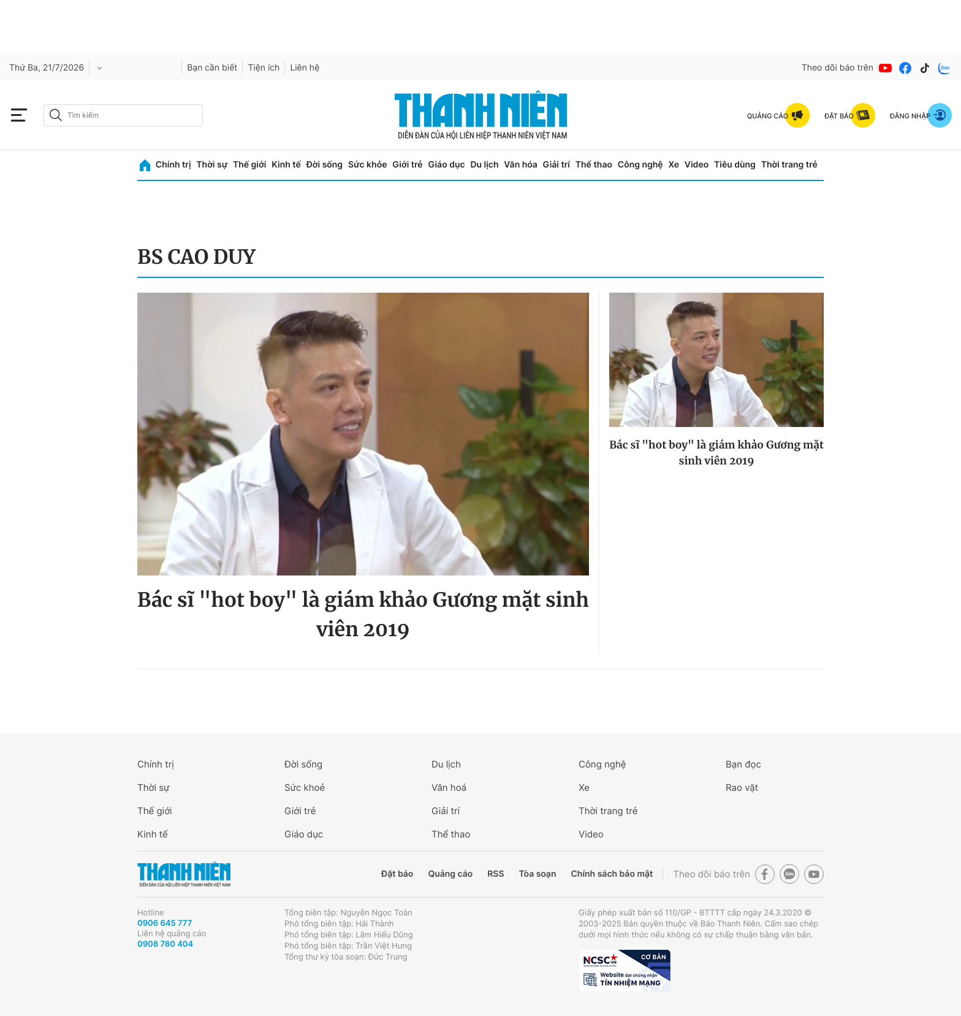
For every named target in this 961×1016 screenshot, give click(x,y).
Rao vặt (742, 787)
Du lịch (484, 165)
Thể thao (593, 165)
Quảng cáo (450, 874)
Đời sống (324, 165)
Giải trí (556, 165)
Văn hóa (520, 165)
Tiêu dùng (735, 165)
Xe (673, 165)
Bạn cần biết (212, 68)
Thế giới (249, 165)
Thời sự (211, 165)
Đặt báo (397, 874)
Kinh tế (286, 165)
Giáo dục (446, 165)
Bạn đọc (743, 764)
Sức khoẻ (304, 787)
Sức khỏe (367, 165)
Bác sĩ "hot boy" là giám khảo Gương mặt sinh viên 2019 (363, 615)
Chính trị (173, 165)
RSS (495, 874)
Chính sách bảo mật (612, 874)
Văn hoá (448, 787)
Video (696, 165)
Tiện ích (263, 68)
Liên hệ (304, 68)
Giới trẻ (407, 165)
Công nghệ (640, 165)
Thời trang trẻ (789, 165)
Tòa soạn (537, 874)
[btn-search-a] (55, 115)
